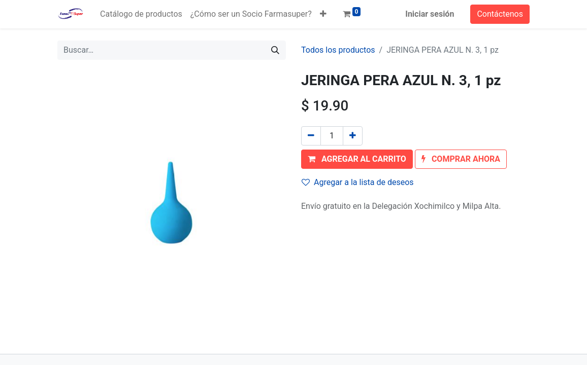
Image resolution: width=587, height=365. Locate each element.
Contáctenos (500, 14)
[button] (323, 14)
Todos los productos (338, 50)
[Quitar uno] (311, 135)
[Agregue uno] (353, 135)
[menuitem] (141, 14)
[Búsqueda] (275, 50)
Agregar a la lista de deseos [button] (358, 182)
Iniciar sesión (429, 14)
